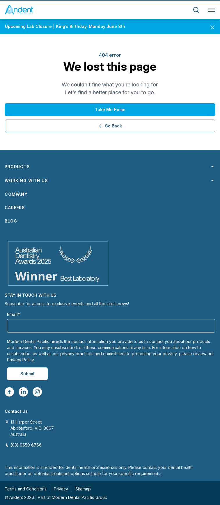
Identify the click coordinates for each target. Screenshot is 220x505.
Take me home (110, 109)
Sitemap (83, 488)
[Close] (212, 26)
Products (110, 167)
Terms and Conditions (26, 488)
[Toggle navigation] (210, 10)
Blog (11, 220)
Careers (15, 207)
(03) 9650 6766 (26, 444)
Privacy (61, 488)
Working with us (110, 181)
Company (16, 194)
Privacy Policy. (21, 359)
